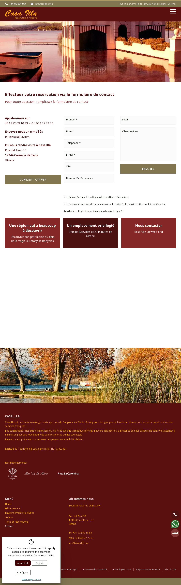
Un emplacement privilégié (91, 230)
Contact (9, 526)
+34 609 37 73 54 (41, 123)
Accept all (22, 563)
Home (8, 504)
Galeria (9, 517)
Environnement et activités (19, 512)
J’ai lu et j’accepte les (99, 196)
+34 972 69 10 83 (17, 3)
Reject (39, 563)
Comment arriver (33, 179)
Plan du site (170, 569)
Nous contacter (149, 228)
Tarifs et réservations (16, 521)
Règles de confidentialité (148, 569)
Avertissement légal (67, 569)
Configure (22, 572)
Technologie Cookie (121, 569)
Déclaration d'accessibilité (94, 569)
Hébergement (12, 508)
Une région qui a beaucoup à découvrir (32, 233)
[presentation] (146, 185)
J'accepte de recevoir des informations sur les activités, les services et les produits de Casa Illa (117, 204)
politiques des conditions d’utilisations (109, 196)
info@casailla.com (44, 3)
